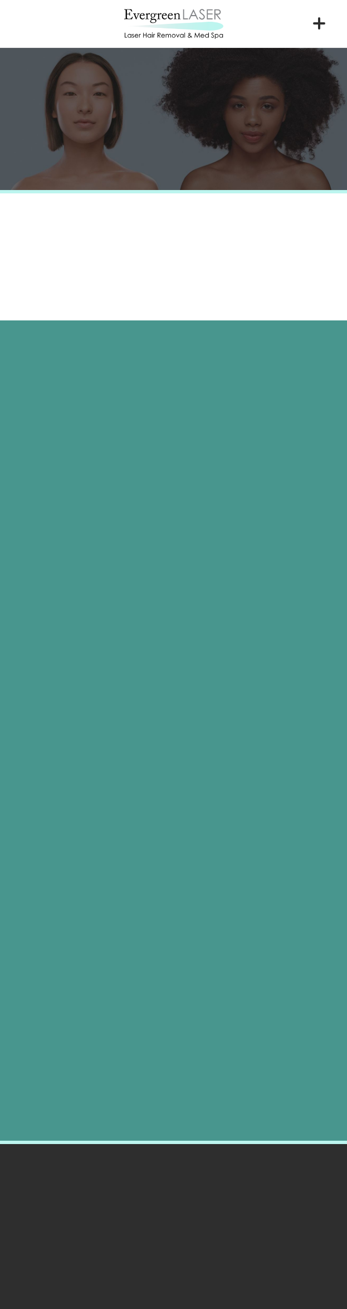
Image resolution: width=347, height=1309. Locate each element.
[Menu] (319, 23)
